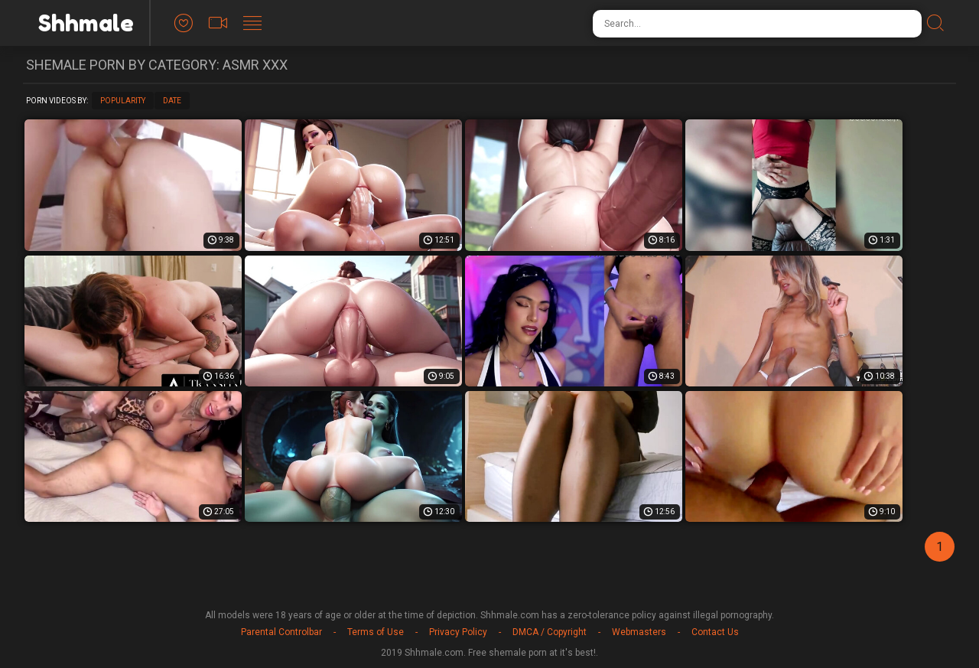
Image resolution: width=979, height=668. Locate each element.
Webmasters (639, 632)
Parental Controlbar (281, 632)
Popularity (122, 100)
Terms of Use (375, 632)
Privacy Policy (458, 632)
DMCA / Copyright (549, 632)
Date (172, 100)
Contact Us (715, 632)
